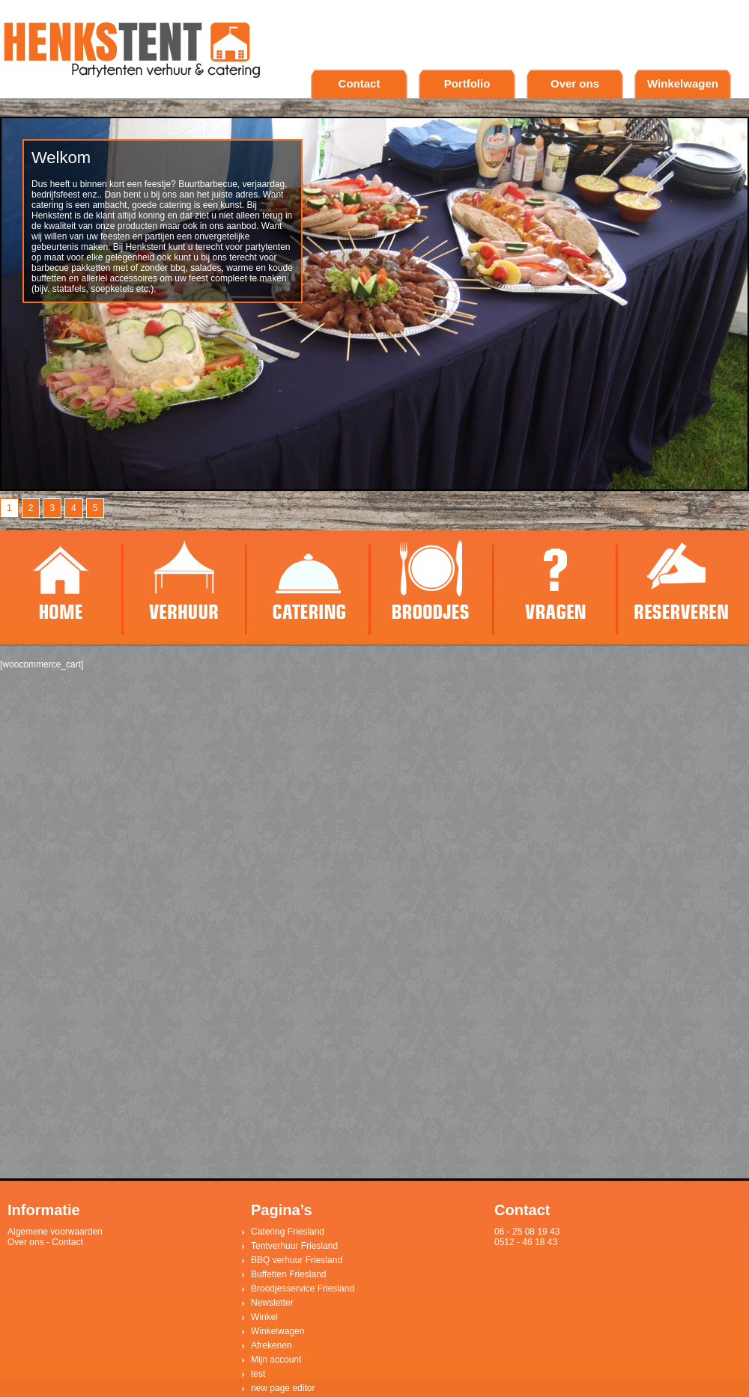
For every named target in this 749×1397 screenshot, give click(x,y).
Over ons (575, 83)
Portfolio (467, 83)
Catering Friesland (287, 1231)
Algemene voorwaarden (55, 1231)
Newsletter (272, 1302)
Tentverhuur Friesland (294, 1246)
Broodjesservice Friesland (302, 1288)
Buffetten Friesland (289, 1274)
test (258, 1374)
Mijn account (276, 1359)
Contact (359, 83)
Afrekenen (271, 1345)
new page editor (283, 1388)
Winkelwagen (682, 83)
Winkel (264, 1317)
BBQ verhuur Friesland (296, 1260)
